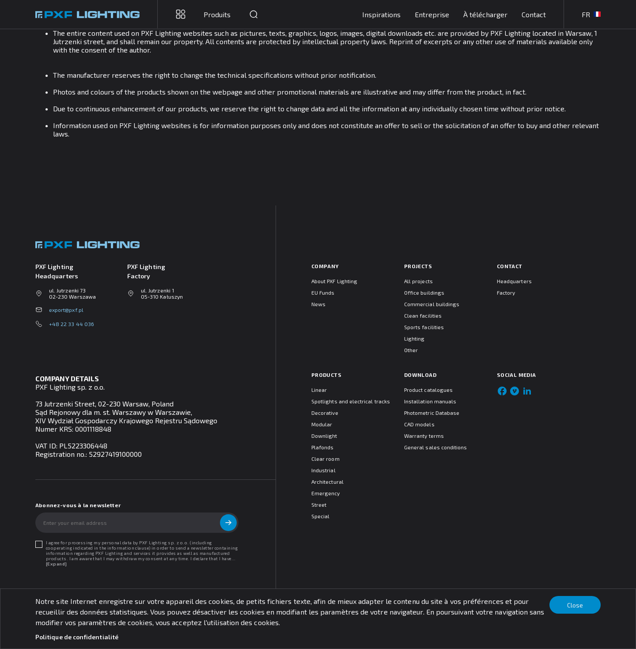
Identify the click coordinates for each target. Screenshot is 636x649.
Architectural (327, 481)
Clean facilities (423, 315)
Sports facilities (424, 327)
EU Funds (322, 292)
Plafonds (322, 447)
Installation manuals (430, 401)
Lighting (414, 338)
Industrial (323, 470)
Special (320, 516)
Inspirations (381, 14)
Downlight (324, 436)
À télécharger (485, 14)
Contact (534, 14)
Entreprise (432, 14)
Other (411, 350)
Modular (321, 424)
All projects (418, 281)
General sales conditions (435, 447)
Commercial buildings (431, 304)
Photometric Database (431, 413)
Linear (319, 390)
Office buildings (424, 292)
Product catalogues (428, 390)
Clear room (325, 458)
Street (318, 504)
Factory (506, 292)
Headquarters (514, 281)
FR (591, 14)
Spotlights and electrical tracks (350, 401)
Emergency (325, 493)
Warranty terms (424, 436)
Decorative (324, 413)
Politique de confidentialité (76, 637)
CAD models (419, 424)
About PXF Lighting (334, 281)
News (318, 304)
